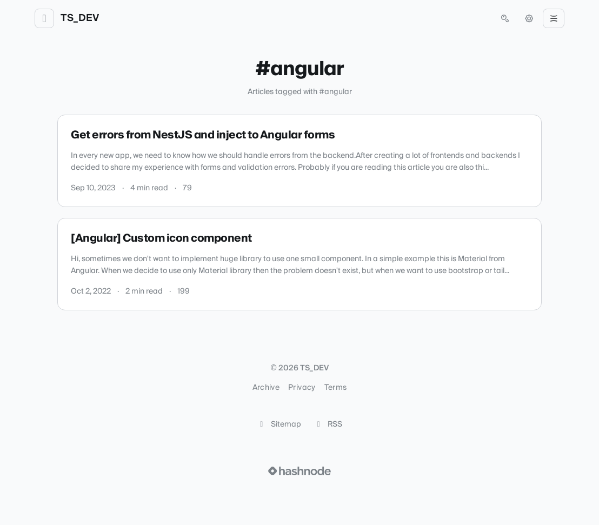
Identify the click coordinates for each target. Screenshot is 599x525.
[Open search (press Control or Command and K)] (505, 18)
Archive (265, 387)
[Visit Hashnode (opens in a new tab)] (299, 471)
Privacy (301, 387)
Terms (335, 387)
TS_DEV (80, 18)
